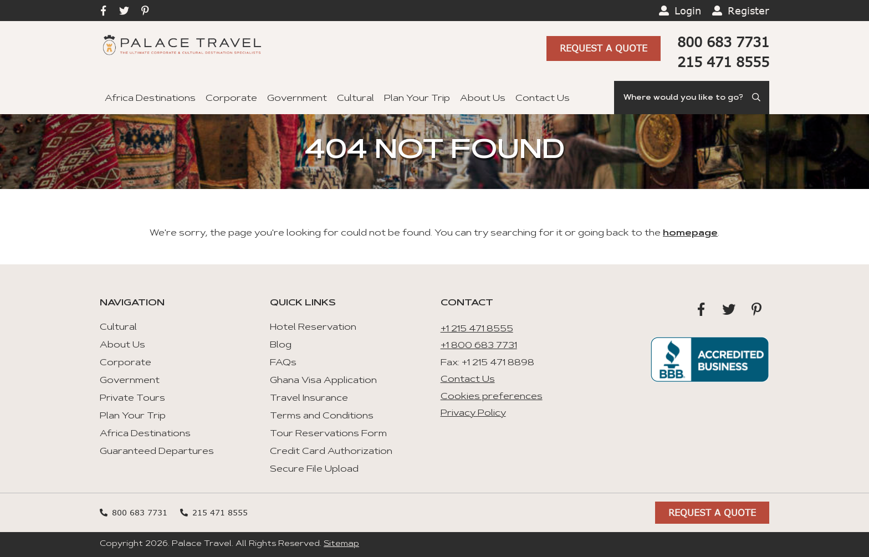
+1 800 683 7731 (479, 345)
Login (687, 10)
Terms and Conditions (322, 416)
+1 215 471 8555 (477, 329)
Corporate (231, 98)
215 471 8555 (723, 62)
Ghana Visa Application (323, 380)
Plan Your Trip (417, 98)
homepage (690, 233)
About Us (482, 98)
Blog (281, 345)
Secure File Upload (314, 469)
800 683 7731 (723, 42)
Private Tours (132, 398)
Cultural (355, 98)
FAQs (283, 363)
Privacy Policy (473, 413)
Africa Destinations (150, 98)
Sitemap (341, 544)
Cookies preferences (492, 396)
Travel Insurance (309, 398)
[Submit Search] (757, 97)
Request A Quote (603, 48)
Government (297, 98)
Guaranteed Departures (157, 451)
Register (748, 10)
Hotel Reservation (313, 327)
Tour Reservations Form (328, 434)
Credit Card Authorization (331, 451)
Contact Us (542, 98)
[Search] (691, 97)
